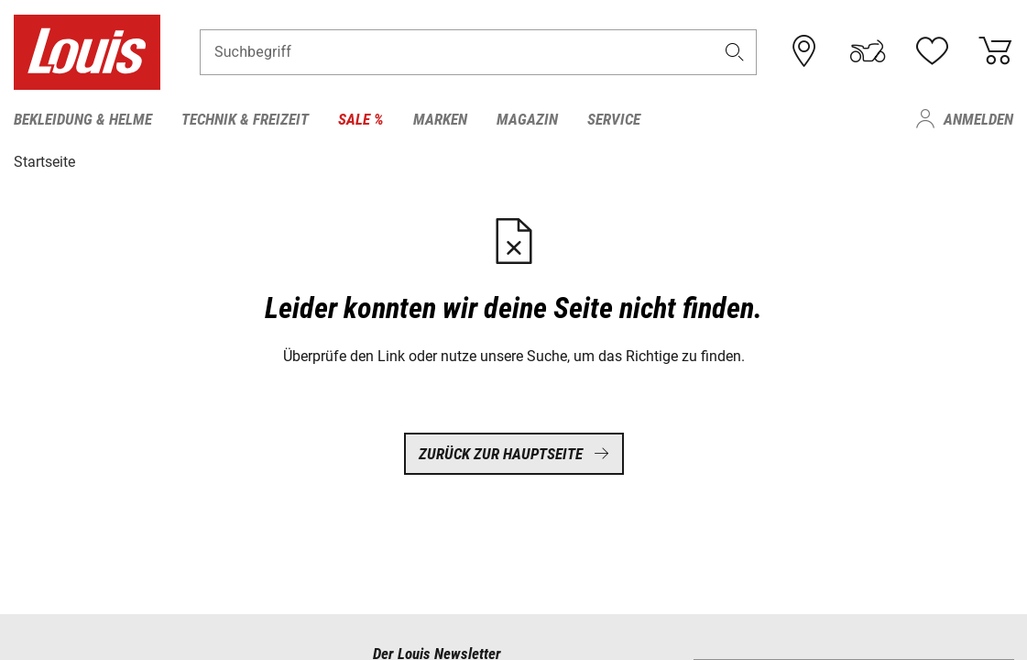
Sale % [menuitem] (361, 119)
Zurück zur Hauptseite (514, 454)
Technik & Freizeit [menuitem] (245, 119)
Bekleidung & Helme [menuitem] (83, 119)
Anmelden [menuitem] (978, 119)
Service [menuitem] (613, 119)
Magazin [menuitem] (527, 119)
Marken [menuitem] (440, 119)
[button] (734, 52)
